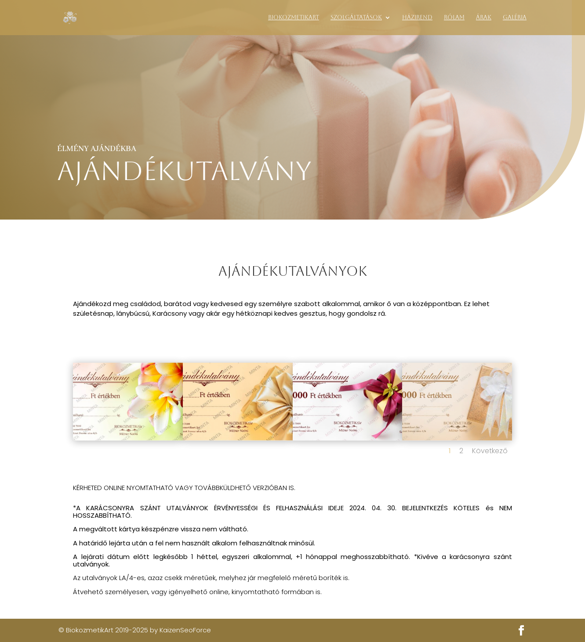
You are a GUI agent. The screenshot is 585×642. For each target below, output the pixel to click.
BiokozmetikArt (293, 17)
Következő (490, 451)
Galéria (515, 17)
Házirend (417, 17)
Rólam (454, 17)
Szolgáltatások (356, 17)
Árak (483, 17)
